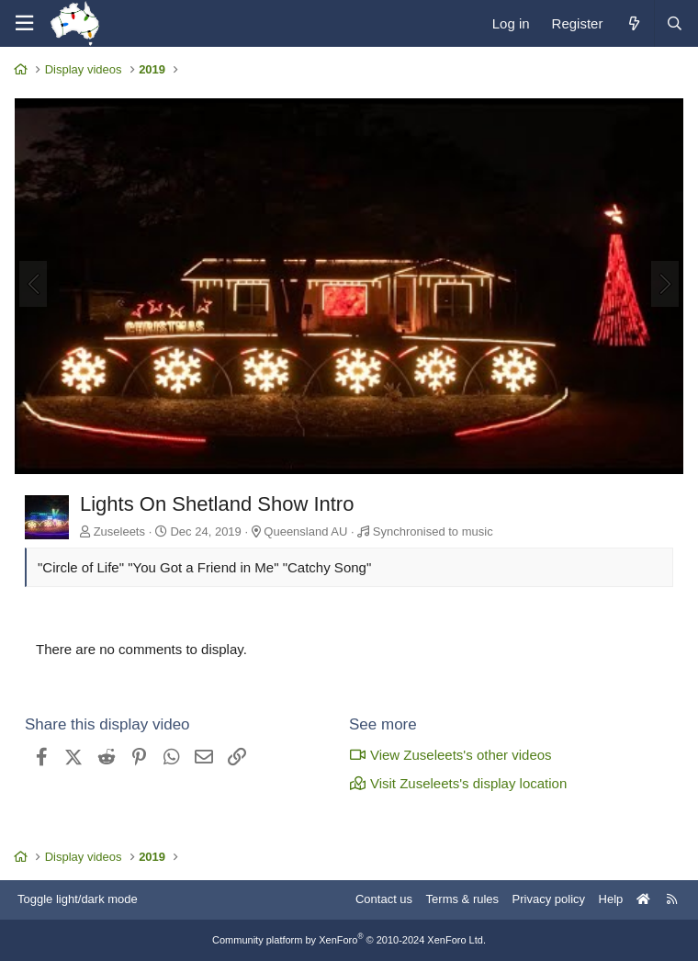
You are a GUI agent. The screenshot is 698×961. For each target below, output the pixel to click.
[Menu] (24, 23)
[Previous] (33, 284)
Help (611, 899)
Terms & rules (462, 899)
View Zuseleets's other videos (450, 755)
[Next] (665, 284)
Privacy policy (548, 899)
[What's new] (633, 23)
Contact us (383, 899)
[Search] (674, 23)
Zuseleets (119, 531)
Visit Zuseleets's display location (458, 783)
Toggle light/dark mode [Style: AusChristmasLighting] (77, 899)
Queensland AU (305, 531)
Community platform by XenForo (349, 939)
